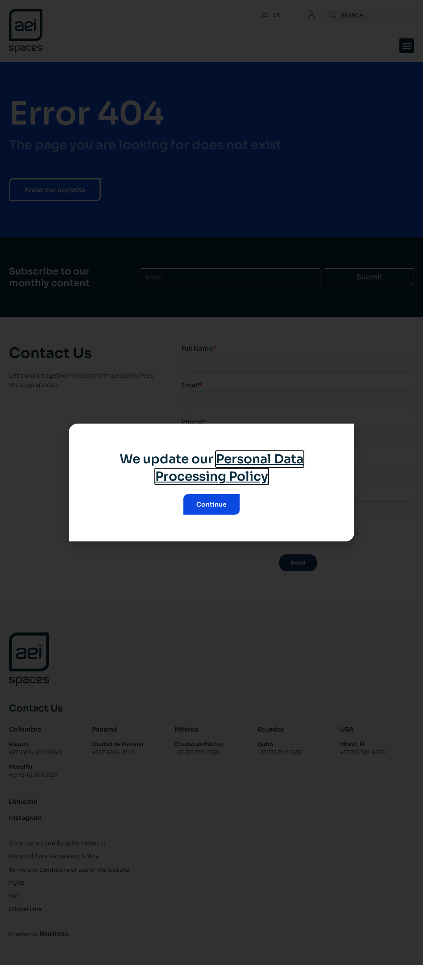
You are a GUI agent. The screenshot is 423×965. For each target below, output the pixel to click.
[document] (211, 482)
